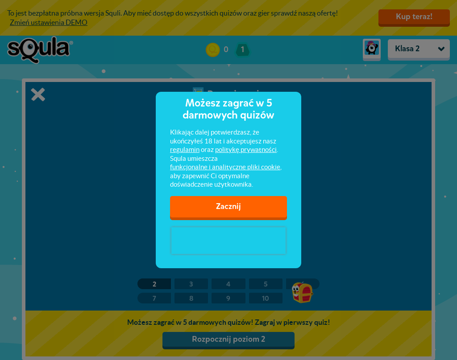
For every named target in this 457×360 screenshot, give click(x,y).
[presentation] (228, 240)
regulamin (184, 149)
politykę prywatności (246, 149)
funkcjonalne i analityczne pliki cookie (225, 167)
